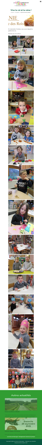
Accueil (12, 12)
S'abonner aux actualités (30, 441)
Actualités (17, 12)
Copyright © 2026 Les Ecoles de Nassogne (15, 441)
